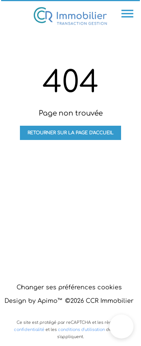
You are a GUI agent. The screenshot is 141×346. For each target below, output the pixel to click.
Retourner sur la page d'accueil (70, 132)
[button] (121, 326)
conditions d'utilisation (81, 329)
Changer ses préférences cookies (69, 287)
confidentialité (29, 329)
